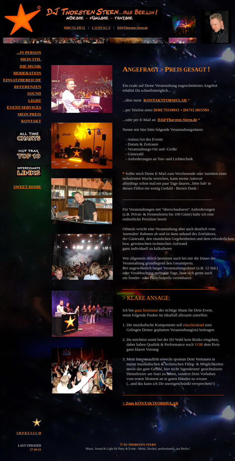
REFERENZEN (27, 86)
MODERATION (27, 73)
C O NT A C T (101, 27)
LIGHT (34, 100)
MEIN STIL (30, 59)
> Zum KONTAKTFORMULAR (150, 403)
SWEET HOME (27, 186)
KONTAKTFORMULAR (165, 100)
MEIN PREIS (29, 114)
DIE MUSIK (30, 66)
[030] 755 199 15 (74, 27)
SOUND (34, 93)
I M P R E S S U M (28, 433)
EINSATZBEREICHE (22, 80)
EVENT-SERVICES (24, 107)
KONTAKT (31, 121)
